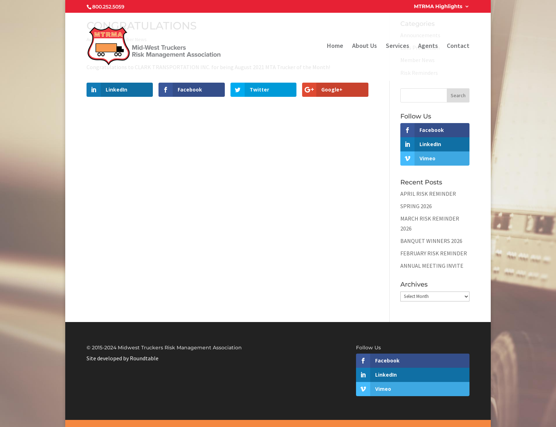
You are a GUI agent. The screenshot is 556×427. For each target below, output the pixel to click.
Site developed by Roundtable (123, 358)
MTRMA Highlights (438, 7)
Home (335, 46)
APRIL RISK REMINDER (428, 193)
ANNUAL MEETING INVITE (431, 265)
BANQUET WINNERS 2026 (431, 240)
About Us (364, 46)
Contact (458, 46)
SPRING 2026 (416, 206)
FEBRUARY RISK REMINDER (433, 253)
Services (397, 46)
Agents (428, 46)
